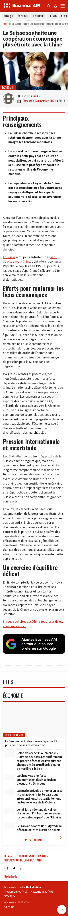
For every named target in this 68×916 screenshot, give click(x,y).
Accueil (6, 23)
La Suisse (9, 257)
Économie (23, 16)
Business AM (33, 96)
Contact (9, 856)
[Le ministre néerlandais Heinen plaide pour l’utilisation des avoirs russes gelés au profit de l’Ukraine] (9, 810)
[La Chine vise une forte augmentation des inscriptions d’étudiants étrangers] (9, 777)
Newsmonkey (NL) (15, 891)
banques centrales (14, 735)
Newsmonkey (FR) (41, 891)
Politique (38, 16)
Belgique (8, 16)
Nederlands (10, 876)
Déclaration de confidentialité (23, 860)
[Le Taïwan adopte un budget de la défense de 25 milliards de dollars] (9, 825)
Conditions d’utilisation (33, 856)
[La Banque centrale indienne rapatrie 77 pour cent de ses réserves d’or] (34, 719)
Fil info (52, 16)
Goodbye (9, 895)
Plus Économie (44, 838)
